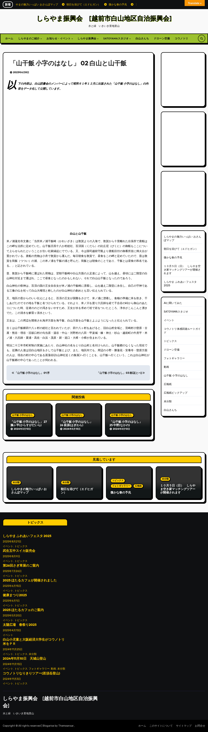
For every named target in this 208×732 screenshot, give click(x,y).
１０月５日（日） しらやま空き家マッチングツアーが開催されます (182, 270)
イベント (169, 320)
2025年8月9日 (11, 556)
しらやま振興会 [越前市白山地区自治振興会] (104, 18)
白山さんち (142, 38)
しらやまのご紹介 (29, 38)
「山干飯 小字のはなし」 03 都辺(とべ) (121, 372)
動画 (166, 366)
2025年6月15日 (12, 585)
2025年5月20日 (12, 615)
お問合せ (200, 725)
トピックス (170, 341)
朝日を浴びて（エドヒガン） (181, 248)
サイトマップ (184, 725)
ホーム (9, 38)
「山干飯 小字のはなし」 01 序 (31, 372)
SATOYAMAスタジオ (116, 38)
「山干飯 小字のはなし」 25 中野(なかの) (126, 423)
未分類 (168, 401)
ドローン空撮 (162, 38)
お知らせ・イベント (58, 38)
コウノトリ (181, 38)
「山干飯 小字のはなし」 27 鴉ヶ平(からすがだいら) (28, 423)
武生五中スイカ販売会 (19, 551)
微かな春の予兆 (173, 257)
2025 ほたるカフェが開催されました (30, 580)
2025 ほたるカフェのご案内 (23, 610)
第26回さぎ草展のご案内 (21, 565)
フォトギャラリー (174, 358)
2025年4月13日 (12, 630)
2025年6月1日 (11, 600)
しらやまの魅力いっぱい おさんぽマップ (29, 490)
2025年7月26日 (12, 571)
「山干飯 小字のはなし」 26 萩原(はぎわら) (76, 423)
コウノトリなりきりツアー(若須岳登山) (31, 673)
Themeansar (66, 725)
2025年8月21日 (12, 541)
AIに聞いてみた (173, 303)
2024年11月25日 (12, 649)
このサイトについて (161, 725)
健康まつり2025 (15, 595)
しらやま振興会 (87, 38)
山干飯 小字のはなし (22, 415)
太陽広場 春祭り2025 (20, 625)
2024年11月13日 (12, 664)
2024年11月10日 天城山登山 (24, 658)
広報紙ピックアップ (176, 392)
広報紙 (168, 384)
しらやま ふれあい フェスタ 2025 (27, 536)
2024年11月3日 (12, 678)
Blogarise (48, 725)
